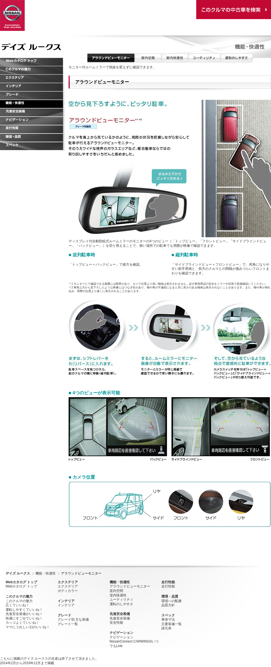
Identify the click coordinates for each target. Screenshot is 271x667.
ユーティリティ (121, 600)
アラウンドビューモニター (130, 586)
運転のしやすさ (121, 604)
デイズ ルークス (18, 573)
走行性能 (168, 586)
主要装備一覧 (171, 624)
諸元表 (166, 628)
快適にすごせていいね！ (24, 618)
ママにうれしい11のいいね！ (28, 627)
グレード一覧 (68, 624)
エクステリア (68, 586)
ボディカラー (68, 591)
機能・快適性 (45, 573)
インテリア (66, 605)
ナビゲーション (121, 637)
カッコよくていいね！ (22, 623)
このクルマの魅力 (19, 601)
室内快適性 (118, 595)
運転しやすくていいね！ (24, 610)
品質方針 (168, 605)
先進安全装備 (120, 618)
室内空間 (116, 591)
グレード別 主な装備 (73, 619)
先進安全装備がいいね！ (24, 614)
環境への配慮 (171, 601)
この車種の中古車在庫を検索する (233, 9)
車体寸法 (168, 619)
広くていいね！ (17, 605)
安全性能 (116, 623)
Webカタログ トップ (21, 586)
